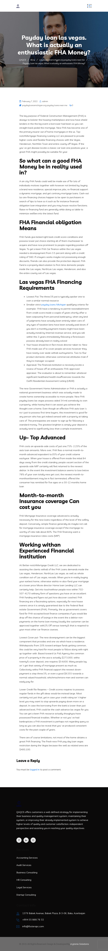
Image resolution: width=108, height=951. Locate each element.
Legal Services (24, 887)
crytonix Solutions (79, 943)
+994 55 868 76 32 (33, 919)
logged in (35, 769)
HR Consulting (23, 879)
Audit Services (23, 865)
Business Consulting (26, 872)
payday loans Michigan (53, 304)
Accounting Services (27, 857)
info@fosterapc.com (33, 926)
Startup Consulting (26, 894)
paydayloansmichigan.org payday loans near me (44, 105)
